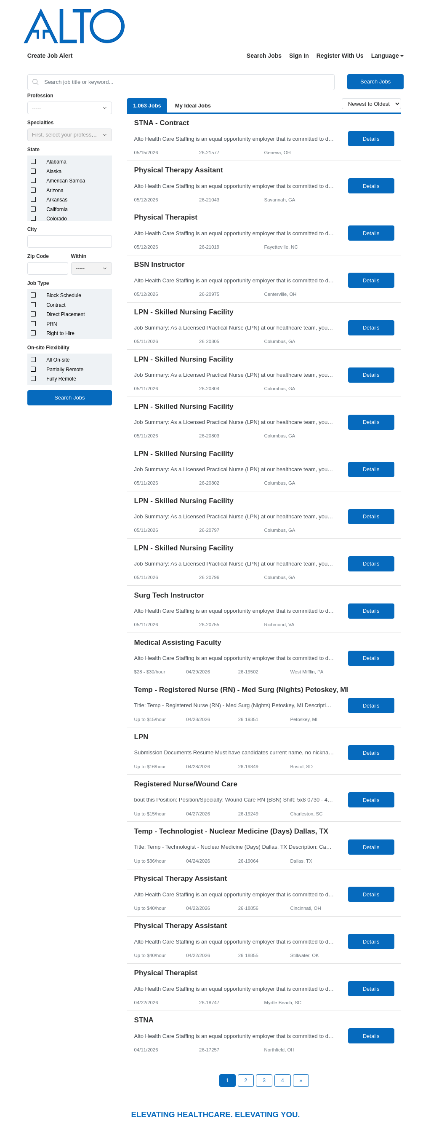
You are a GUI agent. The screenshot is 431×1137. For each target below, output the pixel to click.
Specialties (40, 123)
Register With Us (340, 55)
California (57, 209)
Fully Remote (61, 379)
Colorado (56, 219)
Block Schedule (63, 295)
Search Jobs (264, 55)
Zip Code (38, 256)
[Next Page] (301, 1080)
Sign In (299, 55)
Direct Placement (65, 314)
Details (371, 139)
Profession (40, 96)
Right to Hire (60, 333)
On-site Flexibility (48, 348)
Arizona (55, 190)
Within (79, 256)
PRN (51, 324)
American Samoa (65, 181)
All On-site (57, 360)
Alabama (56, 162)
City (32, 229)
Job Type (38, 283)
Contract (55, 305)
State (33, 150)
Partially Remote (64, 370)
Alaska (53, 171)
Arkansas (56, 200)
